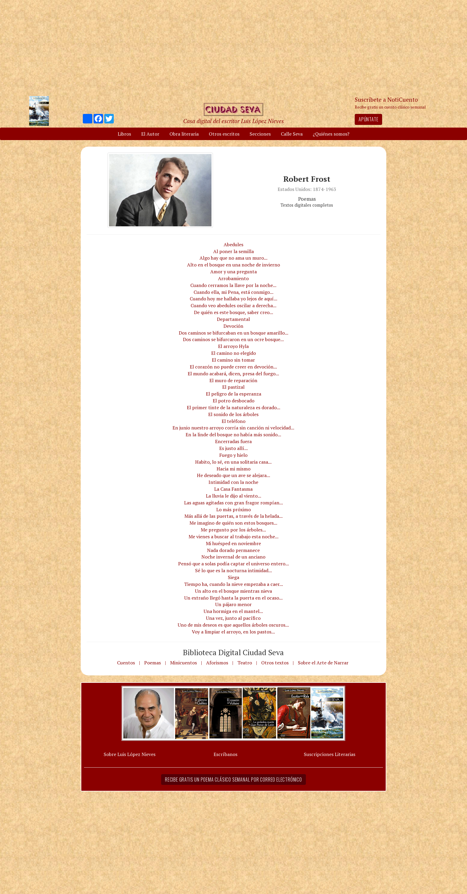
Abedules (233, 244)
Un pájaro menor (233, 604)
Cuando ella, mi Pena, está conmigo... (233, 292)
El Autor (150, 134)
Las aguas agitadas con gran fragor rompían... (233, 502)
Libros (124, 134)
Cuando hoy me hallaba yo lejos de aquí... (233, 298)
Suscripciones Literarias (329, 754)
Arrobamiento (233, 278)
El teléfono (233, 421)
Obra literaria (184, 134)
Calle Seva (292, 134)
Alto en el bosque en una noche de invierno (233, 264)
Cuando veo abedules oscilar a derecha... (233, 305)
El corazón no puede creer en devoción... (233, 366)
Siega (233, 577)
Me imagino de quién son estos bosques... (233, 523)
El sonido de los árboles (233, 414)
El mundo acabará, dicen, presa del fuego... (233, 373)
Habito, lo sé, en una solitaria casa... (233, 462)
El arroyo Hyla (233, 346)
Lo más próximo (233, 509)
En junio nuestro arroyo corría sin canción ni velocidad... (233, 427)
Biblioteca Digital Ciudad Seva (233, 652)
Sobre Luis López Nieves (129, 754)
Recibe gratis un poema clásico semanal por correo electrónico (233, 779)
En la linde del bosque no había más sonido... (233, 434)
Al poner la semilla (233, 251)
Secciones (260, 134)
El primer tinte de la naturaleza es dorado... (233, 407)
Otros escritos (224, 134)
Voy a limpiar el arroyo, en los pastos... (233, 631)
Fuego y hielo (233, 455)
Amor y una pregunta (233, 271)
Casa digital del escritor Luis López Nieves (233, 121)
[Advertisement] (233, 47)
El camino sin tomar (233, 360)
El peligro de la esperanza (233, 393)
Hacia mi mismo (233, 468)
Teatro (244, 662)
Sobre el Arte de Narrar (323, 662)
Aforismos (217, 662)
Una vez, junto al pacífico (233, 618)
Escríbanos (225, 754)
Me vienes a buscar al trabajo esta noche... (233, 536)
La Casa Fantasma (233, 489)
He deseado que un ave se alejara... (233, 475)
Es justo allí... (233, 448)
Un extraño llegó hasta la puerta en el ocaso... (233, 598)
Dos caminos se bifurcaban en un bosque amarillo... (233, 333)
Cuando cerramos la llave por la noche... (233, 285)
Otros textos (275, 662)
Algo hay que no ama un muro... (233, 258)
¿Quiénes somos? (331, 134)
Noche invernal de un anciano (233, 556)
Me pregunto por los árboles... (233, 529)
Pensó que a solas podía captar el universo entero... (233, 563)
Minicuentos (183, 662)
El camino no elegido (233, 353)
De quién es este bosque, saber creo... (233, 312)
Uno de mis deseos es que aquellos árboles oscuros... (233, 625)
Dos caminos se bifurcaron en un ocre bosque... (233, 339)
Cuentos (126, 662)
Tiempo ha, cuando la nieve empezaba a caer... (233, 584)
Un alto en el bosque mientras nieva (233, 591)
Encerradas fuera (233, 441)
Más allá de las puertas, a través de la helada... (233, 516)
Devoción (233, 326)
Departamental (233, 319)
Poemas (152, 662)
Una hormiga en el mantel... (233, 611)
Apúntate (368, 119)
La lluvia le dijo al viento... (233, 496)
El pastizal (233, 387)
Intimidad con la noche (233, 482)
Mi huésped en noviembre (233, 543)
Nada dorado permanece (233, 550)
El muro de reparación (233, 380)
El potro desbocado (233, 400)
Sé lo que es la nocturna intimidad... (233, 570)
